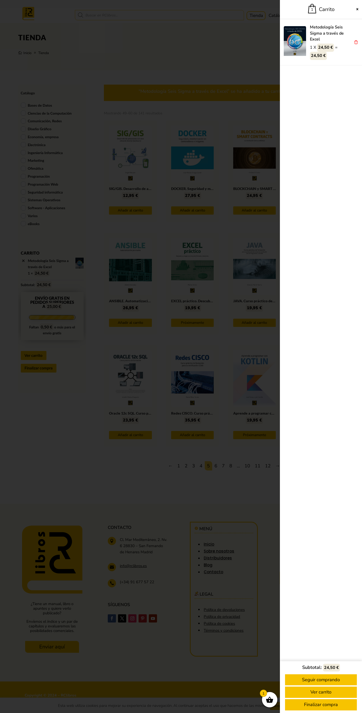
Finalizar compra (321, 704)
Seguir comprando (321, 680)
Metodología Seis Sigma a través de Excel (327, 33)
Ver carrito (320, 692)
